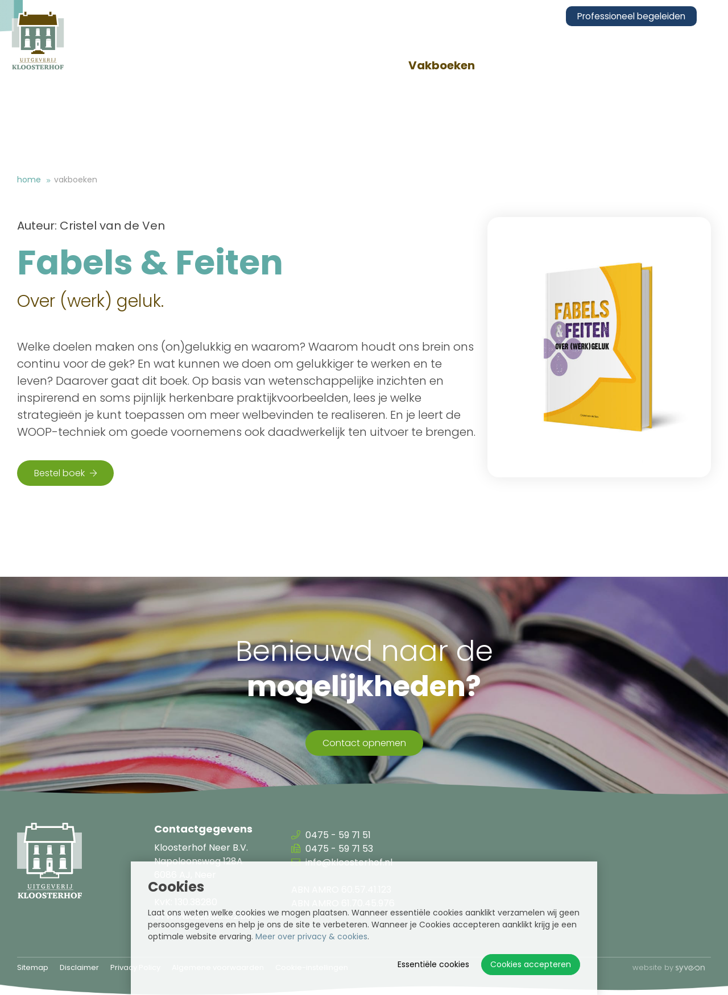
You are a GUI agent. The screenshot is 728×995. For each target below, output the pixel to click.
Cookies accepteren (530, 964)
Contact (687, 65)
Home (29, 179)
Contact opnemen (364, 743)
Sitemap (32, 967)
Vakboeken (450, 65)
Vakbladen (330, 65)
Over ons (217, 65)
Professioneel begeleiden (640, 16)
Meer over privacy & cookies (311, 936)
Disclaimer (79, 967)
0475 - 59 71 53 (332, 848)
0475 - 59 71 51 (331, 835)
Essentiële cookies (433, 964)
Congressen (573, 65)
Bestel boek (65, 473)
